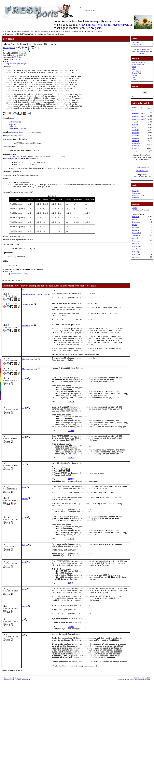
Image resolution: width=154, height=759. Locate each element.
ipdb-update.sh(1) (17, 138)
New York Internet (137, 51)
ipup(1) (12, 133)
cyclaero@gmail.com (19, 51)
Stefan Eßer (26, 320)
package (14, 169)
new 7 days (136, 252)
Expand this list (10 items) (14, 146)
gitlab (134, 127)
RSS (148, 755)
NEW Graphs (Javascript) (140, 210)
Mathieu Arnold (27, 384)
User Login (135, 42)
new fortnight (136, 254)
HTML (139, 755)
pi (23, 688)
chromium (135, 141)
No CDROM (136, 233)
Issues (134, 67)
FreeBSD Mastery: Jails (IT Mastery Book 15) (106, 24)
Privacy (134, 75)
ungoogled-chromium (136, 144)
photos (98, 27)
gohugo (134, 148)
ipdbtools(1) (15, 131)
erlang (134, 151)
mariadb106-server (138, 113)
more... (134, 96)
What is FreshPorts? (139, 62)
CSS (143, 755)
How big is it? (136, 71)
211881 (71, 697)
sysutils (11, 48)
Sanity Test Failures (138, 195)
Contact (134, 79)
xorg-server (136, 135)
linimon (25, 546)
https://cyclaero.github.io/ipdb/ (17, 64)
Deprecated (136, 222)
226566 (71, 524)
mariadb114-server (138, 116)
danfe (24, 533)
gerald (24, 404)
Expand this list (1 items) (19, 288)
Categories (135, 191)
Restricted (135, 230)
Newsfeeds (135, 197)
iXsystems (146, 51)
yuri (23, 505)
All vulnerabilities (142, 171)
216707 (71, 646)
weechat (135, 122)
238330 (71, 432)
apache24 (135, 130)
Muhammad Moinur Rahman (32, 309)
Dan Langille (134, 757)
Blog (133, 77)
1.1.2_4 (5, 48)
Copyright (120, 757)
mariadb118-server (138, 119)
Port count (135, 217)
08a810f (17, 57)
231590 (71, 466)
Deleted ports (136, 193)
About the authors (138, 65)
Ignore (134, 225)
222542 (71, 499)
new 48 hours (136, 249)
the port (13, 165)
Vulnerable (136, 235)
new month (136, 257)
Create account (137, 44)
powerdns (135, 133)
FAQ (133, 69)
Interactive (135, 244)
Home (134, 189)
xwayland (135, 138)
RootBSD (142, 53)
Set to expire (136, 241)
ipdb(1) (12, 135)
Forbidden (135, 227)
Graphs (134, 208)
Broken (134, 219)
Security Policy (137, 73)
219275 (71, 594)
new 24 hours (136, 246)
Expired (135, 238)
